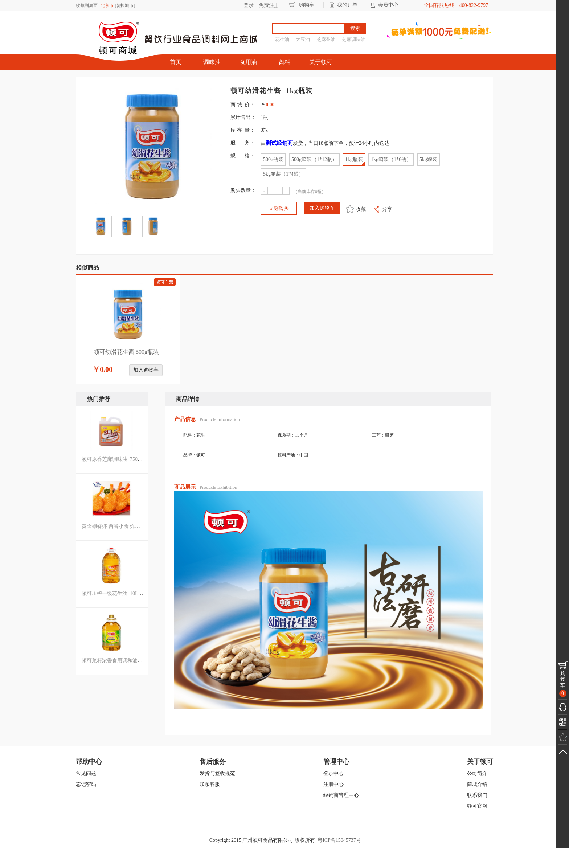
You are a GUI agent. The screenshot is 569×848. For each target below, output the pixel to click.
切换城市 (125, 5)
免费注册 (269, 5)
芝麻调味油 (353, 39)
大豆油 (303, 39)
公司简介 (477, 773)
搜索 (355, 28)
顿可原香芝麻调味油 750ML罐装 (118, 459)
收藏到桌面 (87, 5)
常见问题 (86, 773)
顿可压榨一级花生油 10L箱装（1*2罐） (126, 593)
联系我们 (477, 795)
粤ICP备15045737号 (339, 840)
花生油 (282, 39)
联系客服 (210, 784)
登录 (248, 5)
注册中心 (333, 784)
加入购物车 (146, 370)
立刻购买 (279, 208)
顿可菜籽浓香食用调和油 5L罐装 (119, 660)
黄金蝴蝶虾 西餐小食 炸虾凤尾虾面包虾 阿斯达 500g (141, 526)
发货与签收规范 (217, 773)
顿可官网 (477, 806)
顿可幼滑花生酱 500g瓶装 (126, 352)
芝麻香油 (325, 39)
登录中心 (333, 773)
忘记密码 (86, 784)
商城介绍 (477, 784)
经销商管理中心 (341, 795)
